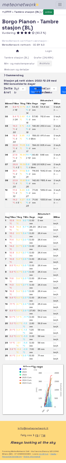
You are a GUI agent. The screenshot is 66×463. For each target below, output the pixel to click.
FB (37, 435)
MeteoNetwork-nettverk (16, 44)
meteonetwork (20, 4)
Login (48, 51)
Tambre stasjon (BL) (16, 57)
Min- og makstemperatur (19, 63)
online (48, 12)
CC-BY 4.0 (39, 44)
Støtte (53, 454)
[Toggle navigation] (60, 4)
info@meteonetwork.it (33, 428)
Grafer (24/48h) (43, 57)
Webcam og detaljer (16, 69)
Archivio (45, 63)
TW (43, 435)
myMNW (7, 11)
